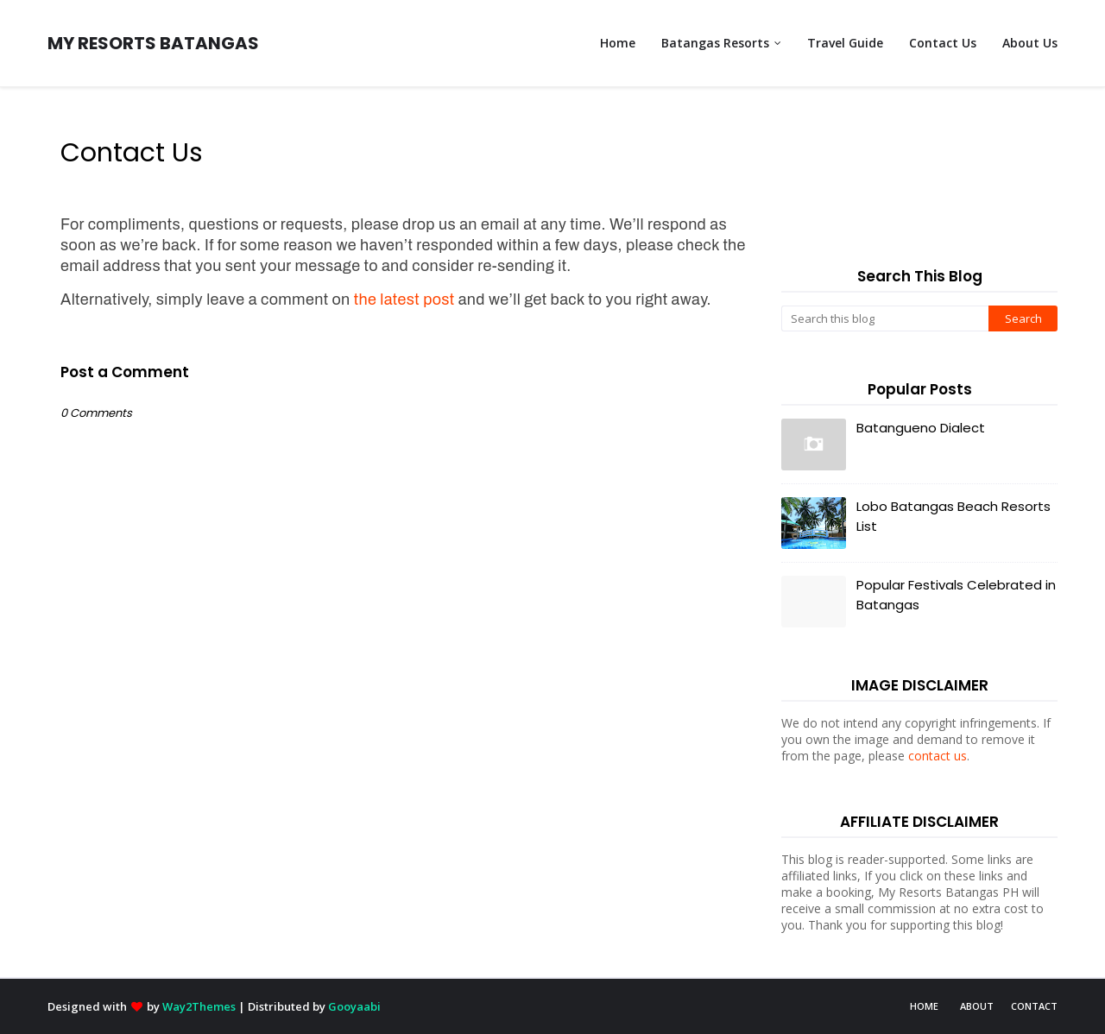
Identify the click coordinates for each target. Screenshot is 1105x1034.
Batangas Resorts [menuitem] (715, 43)
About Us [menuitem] (1030, 43)
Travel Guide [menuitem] (845, 43)
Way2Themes (199, 1006)
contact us (937, 755)
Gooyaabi (354, 1006)
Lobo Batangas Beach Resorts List (953, 516)
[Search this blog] (884, 318)
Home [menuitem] (617, 43)
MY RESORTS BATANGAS (153, 43)
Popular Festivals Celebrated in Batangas (956, 595)
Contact (1034, 1005)
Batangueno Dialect (920, 428)
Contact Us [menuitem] (942, 43)
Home (924, 1005)
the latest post (404, 299)
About (977, 1005)
